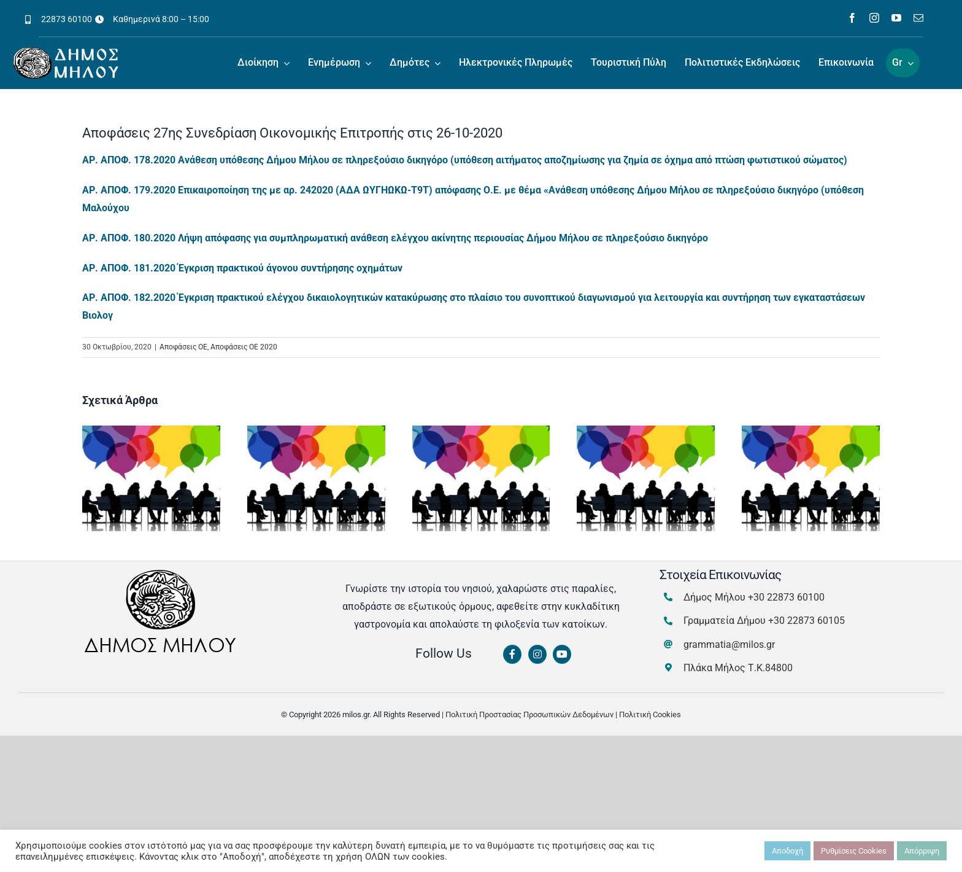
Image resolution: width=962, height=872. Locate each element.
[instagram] (874, 18)
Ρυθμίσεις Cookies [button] (854, 850)
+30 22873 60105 (806, 620)
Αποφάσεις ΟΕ (183, 347)
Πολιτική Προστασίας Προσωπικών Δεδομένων (529, 714)
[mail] (918, 18)
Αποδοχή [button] (787, 850)
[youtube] (896, 18)
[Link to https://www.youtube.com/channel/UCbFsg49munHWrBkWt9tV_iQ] (562, 654)
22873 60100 (66, 19)
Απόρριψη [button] (921, 850)
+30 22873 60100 (786, 597)
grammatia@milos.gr (729, 644)
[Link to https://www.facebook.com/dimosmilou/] (512, 654)
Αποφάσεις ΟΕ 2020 (243, 347)
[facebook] (852, 18)
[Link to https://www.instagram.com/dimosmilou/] (537, 654)
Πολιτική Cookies (650, 714)
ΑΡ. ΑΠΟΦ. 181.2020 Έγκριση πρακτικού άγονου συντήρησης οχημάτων (242, 268)
